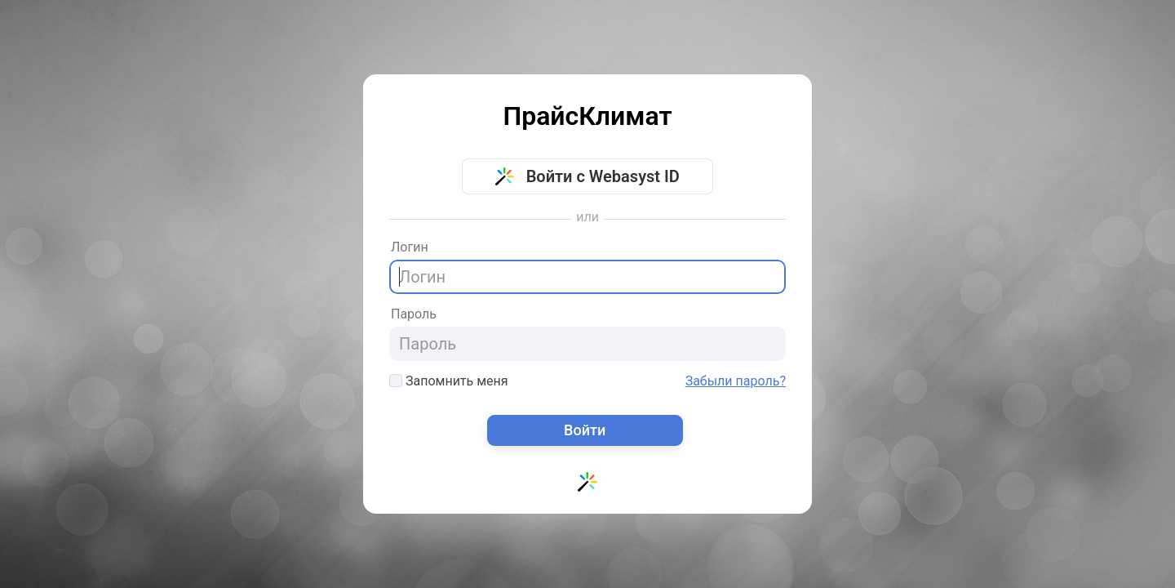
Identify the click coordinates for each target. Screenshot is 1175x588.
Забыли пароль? (735, 381)
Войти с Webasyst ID (587, 176)
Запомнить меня (448, 381)
